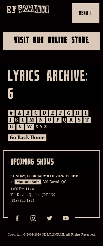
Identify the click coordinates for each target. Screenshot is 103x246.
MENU (86, 12)
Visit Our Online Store (51, 40)
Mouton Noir (27, 182)
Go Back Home (27, 137)
